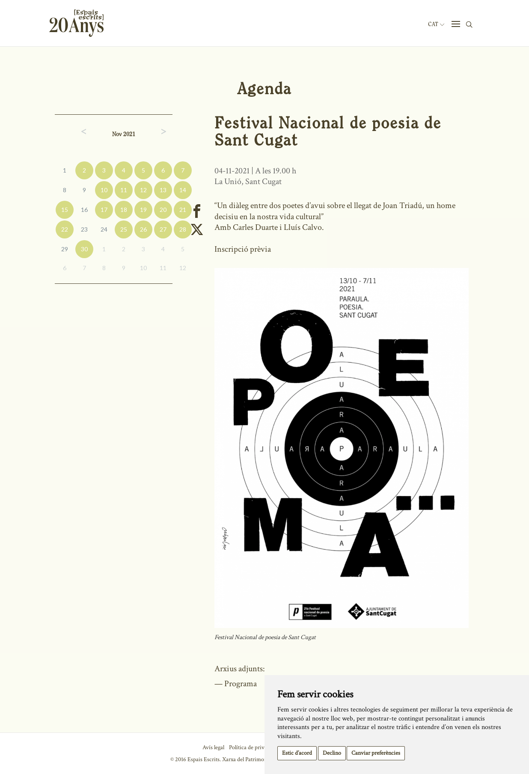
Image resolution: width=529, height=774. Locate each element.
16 (84, 209)
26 (143, 229)
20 (163, 209)
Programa (240, 683)
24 (104, 229)
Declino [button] (332, 753)
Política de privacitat (253, 747)
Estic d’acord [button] (297, 753)
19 (143, 209)
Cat (436, 24)
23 (84, 229)
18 (123, 209)
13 (163, 190)
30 (84, 249)
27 (163, 229)
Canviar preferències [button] (375, 753)
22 (64, 229)
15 (64, 209)
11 (123, 190)
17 (104, 209)
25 (123, 229)
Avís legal (213, 747)
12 (143, 190)
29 (64, 249)
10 (104, 190)
